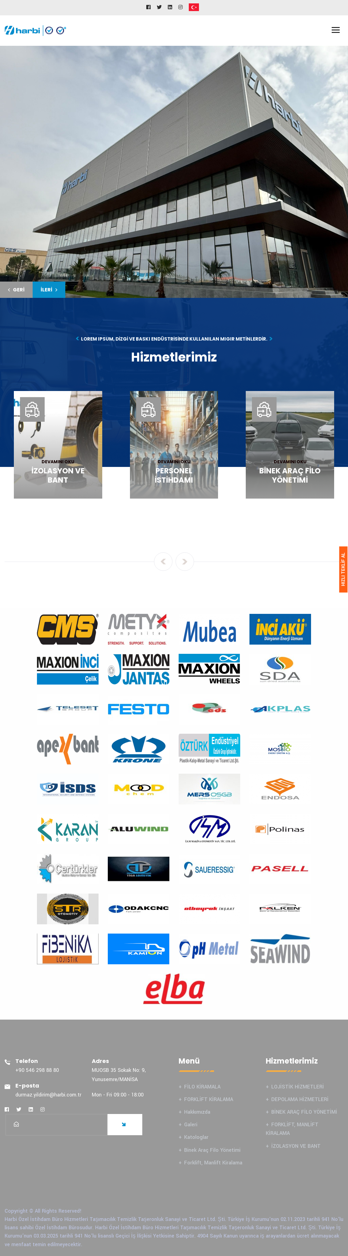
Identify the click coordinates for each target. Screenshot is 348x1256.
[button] (16, 290)
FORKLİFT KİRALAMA (208, 1099)
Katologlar (196, 1137)
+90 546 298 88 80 (37, 1070)
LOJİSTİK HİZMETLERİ (297, 1086)
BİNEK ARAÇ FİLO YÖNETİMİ (304, 1112)
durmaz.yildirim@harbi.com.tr (48, 1094)
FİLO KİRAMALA (202, 1086)
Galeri (190, 1124)
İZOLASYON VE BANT (296, 1146)
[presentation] (163, 561)
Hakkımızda (197, 1112)
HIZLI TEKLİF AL (343, 569)
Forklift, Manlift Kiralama (213, 1162)
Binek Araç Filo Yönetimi (212, 1150)
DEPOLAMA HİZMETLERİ (300, 1099)
